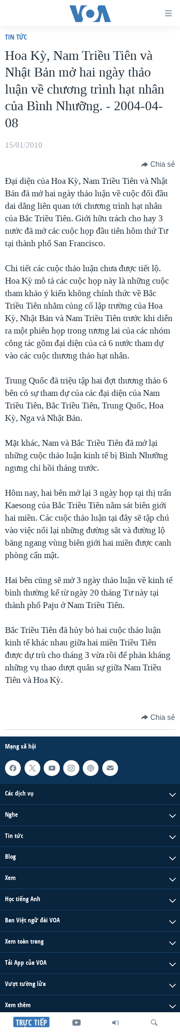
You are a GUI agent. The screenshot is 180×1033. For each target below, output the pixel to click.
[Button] (158, 164)
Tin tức (16, 37)
